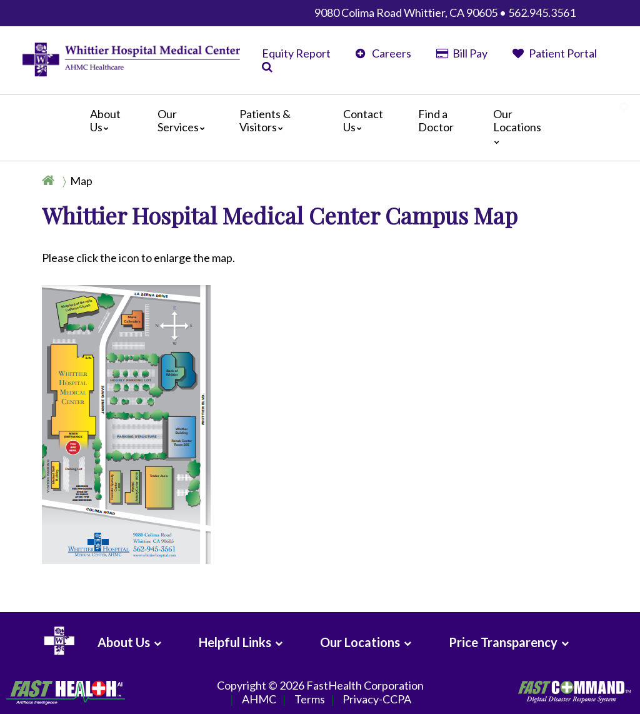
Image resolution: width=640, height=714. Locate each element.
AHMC (259, 699)
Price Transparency (503, 642)
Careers (383, 53)
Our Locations (517, 126)
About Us (105, 120)
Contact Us (363, 120)
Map (81, 181)
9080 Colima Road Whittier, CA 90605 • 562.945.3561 (445, 12)
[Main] (320, 128)
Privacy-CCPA (376, 699)
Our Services (184, 120)
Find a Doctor (436, 120)
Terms (309, 699)
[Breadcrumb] (72, 181)
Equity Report (296, 53)
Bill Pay (462, 53)
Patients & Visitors (265, 120)
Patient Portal (554, 53)
